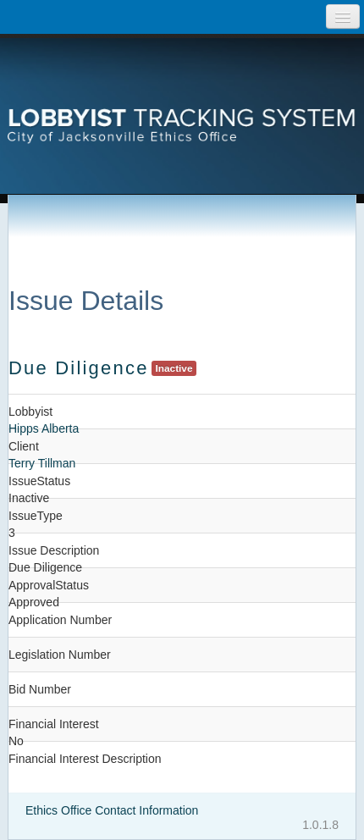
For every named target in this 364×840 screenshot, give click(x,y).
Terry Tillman (41, 463)
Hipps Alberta (43, 428)
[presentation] (182, 97)
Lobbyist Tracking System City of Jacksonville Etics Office (182, 97)
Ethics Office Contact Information (111, 810)
